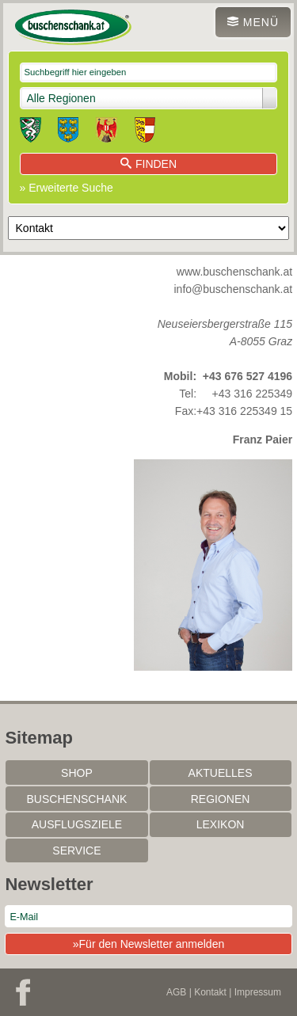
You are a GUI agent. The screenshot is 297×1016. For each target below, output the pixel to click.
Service (76, 850)
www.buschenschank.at (234, 271)
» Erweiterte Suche (66, 187)
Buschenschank (77, 799)
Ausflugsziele (77, 824)
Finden (148, 164)
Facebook (23, 992)
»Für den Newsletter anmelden (148, 944)
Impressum (257, 992)
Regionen (220, 799)
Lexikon (220, 824)
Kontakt (210, 992)
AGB (176, 992)
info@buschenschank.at (233, 289)
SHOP (77, 773)
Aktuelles (220, 773)
